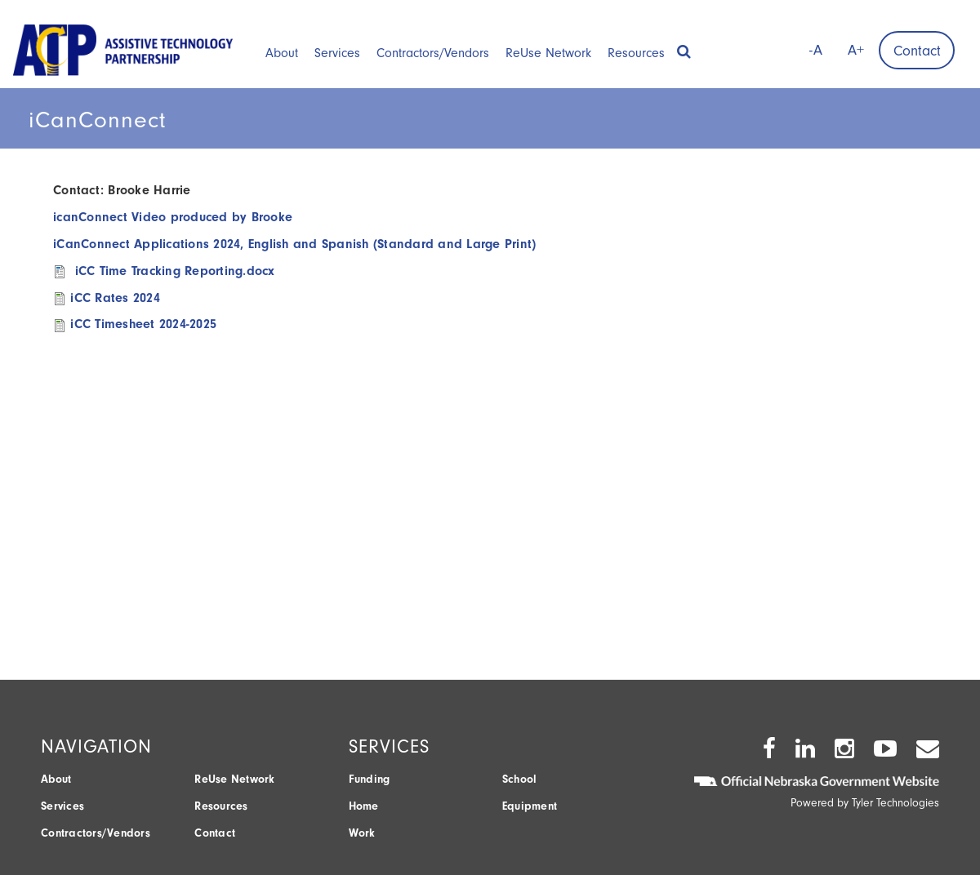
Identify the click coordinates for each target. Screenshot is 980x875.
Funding (369, 779)
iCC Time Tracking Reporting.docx (175, 271)
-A (815, 50)
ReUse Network (548, 53)
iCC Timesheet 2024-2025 (143, 324)
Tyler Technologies (895, 803)
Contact (917, 51)
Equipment (529, 806)
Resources (636, 53)
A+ (856, 50)
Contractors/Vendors (432, 53)
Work (362, 833)
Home (364, 806)
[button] (684, 46)
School (519, 779)
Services (337, 53)
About (281, 53)
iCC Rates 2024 (115, 298)
